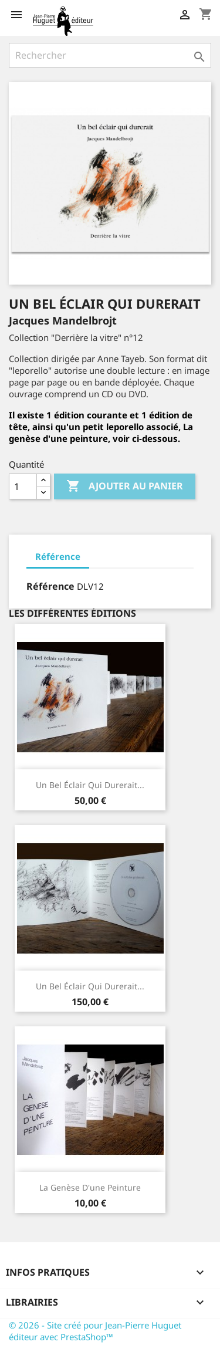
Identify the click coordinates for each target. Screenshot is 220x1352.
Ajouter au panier (124, 486)
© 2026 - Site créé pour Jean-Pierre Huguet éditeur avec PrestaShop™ (95, 1331)
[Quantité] (23, 486)
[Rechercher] (110, 55)
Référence (50, 586)
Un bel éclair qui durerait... (90, 784)
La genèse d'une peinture (90, 1187)
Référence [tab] (57, 556)
